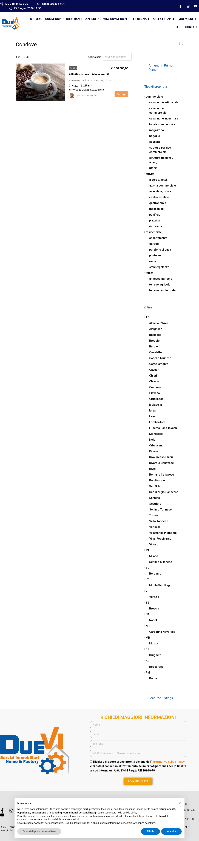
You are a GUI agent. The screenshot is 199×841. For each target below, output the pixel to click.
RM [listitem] (147, 672)
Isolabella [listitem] (155, 404)
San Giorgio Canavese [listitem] (163, 492)
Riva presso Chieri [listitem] (160, 457)
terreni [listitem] (149, 273)
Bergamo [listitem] (154, 573)
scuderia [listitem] (154, 141)
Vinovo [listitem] (153, 544)
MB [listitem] (147, 637)
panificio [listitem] (154, 214)
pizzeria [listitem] (154, 220)
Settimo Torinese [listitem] (160, 509)
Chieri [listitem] (152, 375)
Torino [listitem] (153, 515)
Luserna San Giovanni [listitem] (163, 428)
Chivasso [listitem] (154, 381)
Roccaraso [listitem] (156, 666)
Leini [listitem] (151, 416)
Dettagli (121, 94)
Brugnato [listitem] (154, 655)
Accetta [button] (171, 831)
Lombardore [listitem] (156, 422)
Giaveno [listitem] (154, 393)
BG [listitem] (146, 567)
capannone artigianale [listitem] (163, 102)
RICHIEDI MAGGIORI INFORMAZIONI (138, 717)
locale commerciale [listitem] (161, 124)
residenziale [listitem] (153, 232)
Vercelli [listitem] (153, 597)
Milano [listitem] (153, 556)
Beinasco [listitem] (154, 335)
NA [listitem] (146, 614)
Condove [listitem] (154, 387)
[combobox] (117, 56)
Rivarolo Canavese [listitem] (161, 463)
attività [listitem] (149, 174)
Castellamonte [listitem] (158, 364)
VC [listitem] (146, 591)
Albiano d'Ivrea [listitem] (158, 323)
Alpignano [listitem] (155, 329)
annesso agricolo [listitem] (160, 278)
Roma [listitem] (152, 678)
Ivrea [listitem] (152, 410)
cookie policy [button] (130, 812)
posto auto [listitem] (155, 255)
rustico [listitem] (153, 261)
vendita (73, 68)
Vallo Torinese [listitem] (158, 521)
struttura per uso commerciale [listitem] (159, 150)
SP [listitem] (146, 649)
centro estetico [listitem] (158, 197)
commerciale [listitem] (153, 96)
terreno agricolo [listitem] (159, 284)
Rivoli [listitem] (152, 468)
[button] (179, 43)
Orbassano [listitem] (156, 445)
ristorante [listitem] (155, 226)
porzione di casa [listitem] (159, 249)
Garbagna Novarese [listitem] (161, 631)
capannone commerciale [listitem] (157, 110)
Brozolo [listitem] (154, 340)
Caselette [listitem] (155, 352)
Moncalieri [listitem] (155, 433)
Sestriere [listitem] (154, 503)
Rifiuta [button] (150, 831)
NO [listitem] (147, 626)
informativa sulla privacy (168, 761)
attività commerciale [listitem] (162, 185)
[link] (40, 82)
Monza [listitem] (153, 643)
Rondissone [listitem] (156, 480)
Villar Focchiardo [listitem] (159, 538)
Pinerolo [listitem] (154, 451)
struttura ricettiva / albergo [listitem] (160, 160)
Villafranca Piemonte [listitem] (162, 532)
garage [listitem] (153, 243)
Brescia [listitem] (153, 608)
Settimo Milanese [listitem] (160, 562)
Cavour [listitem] (153, 369)
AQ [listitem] (146, 661)
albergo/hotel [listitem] (157, 179)
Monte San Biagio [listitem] (160, 585)
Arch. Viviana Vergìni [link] (86, 95)
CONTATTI (191, 27)
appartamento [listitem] (157, 238)
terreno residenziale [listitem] (161, 290)
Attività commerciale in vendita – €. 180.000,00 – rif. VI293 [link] (107, 74)
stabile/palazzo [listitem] (158, 267)
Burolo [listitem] (153, 346)
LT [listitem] (146, 579)
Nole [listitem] (151, 439)
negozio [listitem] (154, 136)
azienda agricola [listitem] (159, 191)
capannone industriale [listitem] (163, 118)
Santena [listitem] (154, 498)
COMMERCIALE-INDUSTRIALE (63, 19)
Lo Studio (35, 19)
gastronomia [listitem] (157, 203)
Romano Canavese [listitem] (161, 474)
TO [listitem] (146, 317)
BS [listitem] (146, 602)
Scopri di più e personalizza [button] (39, 831)
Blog (178, 27)
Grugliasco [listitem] (156, 399)
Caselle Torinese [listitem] (159, 358)
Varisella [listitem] (154, 527)
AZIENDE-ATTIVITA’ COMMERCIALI (106, 19)
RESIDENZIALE (141, 19)
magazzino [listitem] (156, 130)
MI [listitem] (146, 550)
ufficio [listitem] (153, 168)
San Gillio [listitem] (154, 486)
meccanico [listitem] (156, 209)
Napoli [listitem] (153, 620)
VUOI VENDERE (187, 19)
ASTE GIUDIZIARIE (164, 19)
